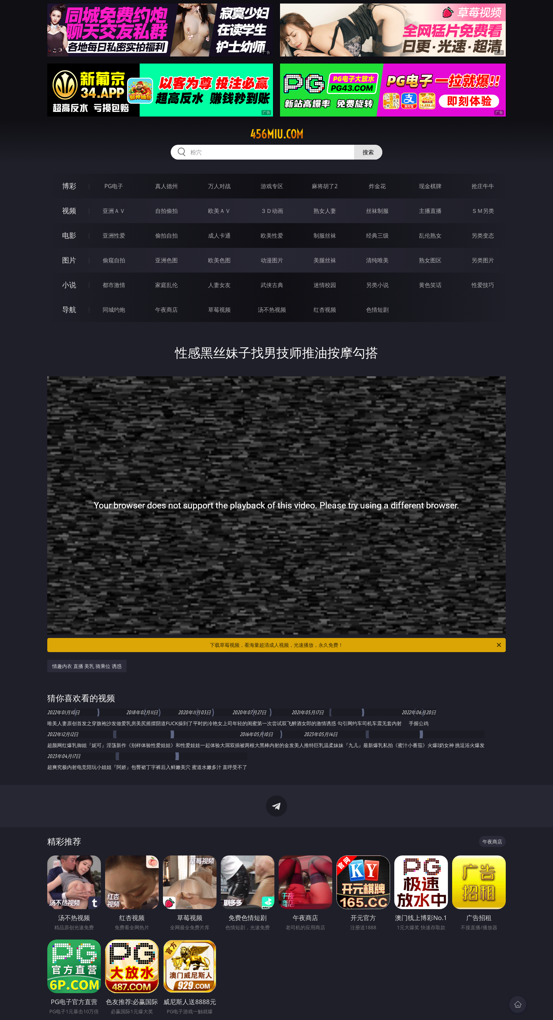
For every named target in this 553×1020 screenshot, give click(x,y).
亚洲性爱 (114, 235)
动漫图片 (272, 260)
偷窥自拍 (114, 260)
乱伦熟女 (430, 235)
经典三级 (377, 235)
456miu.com (276, 134)
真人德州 (166, 186)
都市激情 (114, 285)
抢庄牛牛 (483, 186)
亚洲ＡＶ (114, 211)
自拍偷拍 (166, 211)
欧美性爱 (272, 235)
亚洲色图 (166, 260)
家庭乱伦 (166, 285)
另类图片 (483, 260)
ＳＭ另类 (483, 211)
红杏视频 (325, 310)
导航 (69, 309)
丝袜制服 (377, 211)
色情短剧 (377, 310)
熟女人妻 (325, 211)
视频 (69, 210)
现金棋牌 (430, 186)
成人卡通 (219, 235)
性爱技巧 (483, 285)
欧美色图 (219, 260)
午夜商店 (166, 310)
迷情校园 (325, 285)
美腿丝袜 (325, 260)
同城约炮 (114, 310)
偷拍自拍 (166, 235)
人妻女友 (219, 285)
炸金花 (377, 186)
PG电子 (113, 186)
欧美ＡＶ (219, 211)
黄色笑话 (430, 285)
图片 (69, 260)
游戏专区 (272, 186)
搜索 (368, 152)
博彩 (69, 186)
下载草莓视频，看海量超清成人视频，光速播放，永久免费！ (356, 645)
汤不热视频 (272, 310)
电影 (69, 235)
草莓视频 (219, 310)
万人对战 (219, 186)
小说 (69, 285)
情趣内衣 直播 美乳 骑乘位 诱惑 (87, 666)
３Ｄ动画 (272, 211)
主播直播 (430, 211)
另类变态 (483, 235)
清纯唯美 (377, 260)
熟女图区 (430, 260)
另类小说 (377, 285)
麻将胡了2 (325, 186)
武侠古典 (272, 285)
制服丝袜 (325, 235)
